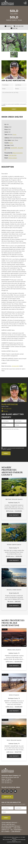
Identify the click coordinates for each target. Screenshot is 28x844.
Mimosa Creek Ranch (14, 590)
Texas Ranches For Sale (9, 822)
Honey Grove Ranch (14, 545)
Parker (11, 142)
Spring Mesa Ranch (14, 650)
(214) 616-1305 (12, 155)
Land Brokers (15, 831)
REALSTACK (18, 841)
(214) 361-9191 (5, 781)
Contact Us (5, 829)
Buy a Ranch (5, 831)
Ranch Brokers (6, 828)
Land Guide (16, 828)
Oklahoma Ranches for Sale (10, 826)
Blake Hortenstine (18, 153)
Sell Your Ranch (16, 829)
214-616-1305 (15, 366)
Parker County (11, 20)
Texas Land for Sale (8, 824)
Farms (14, 134)
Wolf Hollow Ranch (14, 740)
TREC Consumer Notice (7, 839)
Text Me (4, 411)
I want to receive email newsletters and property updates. (12, 448)
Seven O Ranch (14, 695)
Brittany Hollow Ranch (14, 499)
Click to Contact (12, 158)
